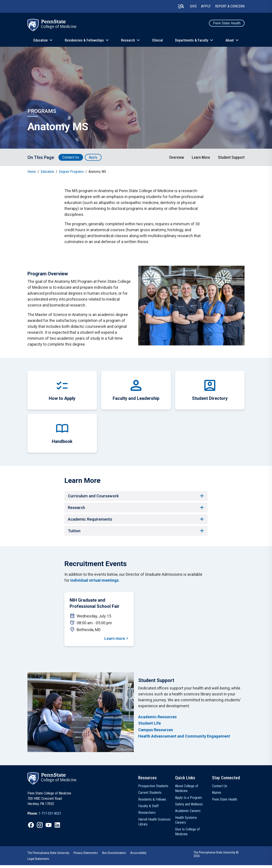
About (229, 40)
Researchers (147, 815)
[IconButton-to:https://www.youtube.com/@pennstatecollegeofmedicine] (48, 827)
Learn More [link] (201, 157)
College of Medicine (58, 26)
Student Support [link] (231, 157)
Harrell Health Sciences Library (154, 824)
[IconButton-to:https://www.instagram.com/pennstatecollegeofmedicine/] (39, 827)
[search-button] (181, 6)
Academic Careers (188, 814)
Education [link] (47, 172)
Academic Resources (157, 719)
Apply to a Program (188, 800)
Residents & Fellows (152, 802)
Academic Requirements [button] (136, 520)
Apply (206, 6)
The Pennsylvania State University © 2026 (216, 857)
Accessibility (138, 855)
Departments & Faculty (191, 40)
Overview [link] (176, 157)
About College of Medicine (186, 791)
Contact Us (70, 157)
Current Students (149, 795)
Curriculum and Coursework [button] (136, 496)
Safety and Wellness (189, 807)
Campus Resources (155, 732)
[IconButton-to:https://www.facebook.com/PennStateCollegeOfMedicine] (30, 827)
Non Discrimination (114, 855)
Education (40, 40)
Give (193, 6)
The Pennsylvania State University (48, 855)
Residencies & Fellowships (84, 40)
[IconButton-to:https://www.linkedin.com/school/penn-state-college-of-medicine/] (57, 827)
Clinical (157, 40)
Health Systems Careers (186, 822)
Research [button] (136, 508)
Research (128, 40)
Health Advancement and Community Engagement (184, 738)
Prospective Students (153, 789)
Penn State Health (227, 23)
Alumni (216, 795)
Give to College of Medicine (187, 834)
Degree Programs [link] (71, 172)
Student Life (149, 726)
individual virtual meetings (94, 583)
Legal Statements (38, 861)
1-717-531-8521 (50, 816)
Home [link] (31, 172)
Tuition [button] (136, 533)
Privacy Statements (86, 855)
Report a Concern (230, 6)
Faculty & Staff (148, 809)
